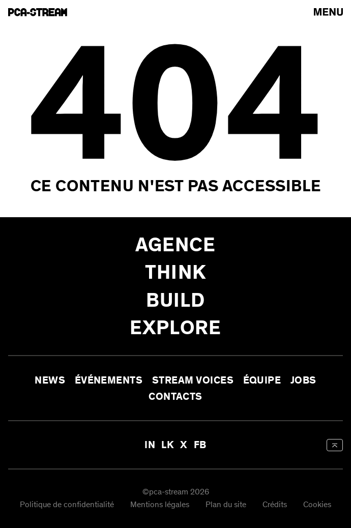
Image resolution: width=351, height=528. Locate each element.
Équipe (262, 379)
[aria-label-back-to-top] (335, 445)
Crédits (274, 505)
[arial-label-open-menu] (328, 12)
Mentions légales (159, 505)
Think (175, 272)
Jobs (303, 379)
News (50, 379)
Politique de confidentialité (67, 505)
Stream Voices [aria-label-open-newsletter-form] (192, 379)
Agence (175, 245)
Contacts (175, 396)
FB (200, 445)
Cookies (317, 505)
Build (176, 300)
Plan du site (226, 505)
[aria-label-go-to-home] (37, 12)
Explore (175, 327)
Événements (109, 379)
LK (167, 445)
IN (149, 445)
